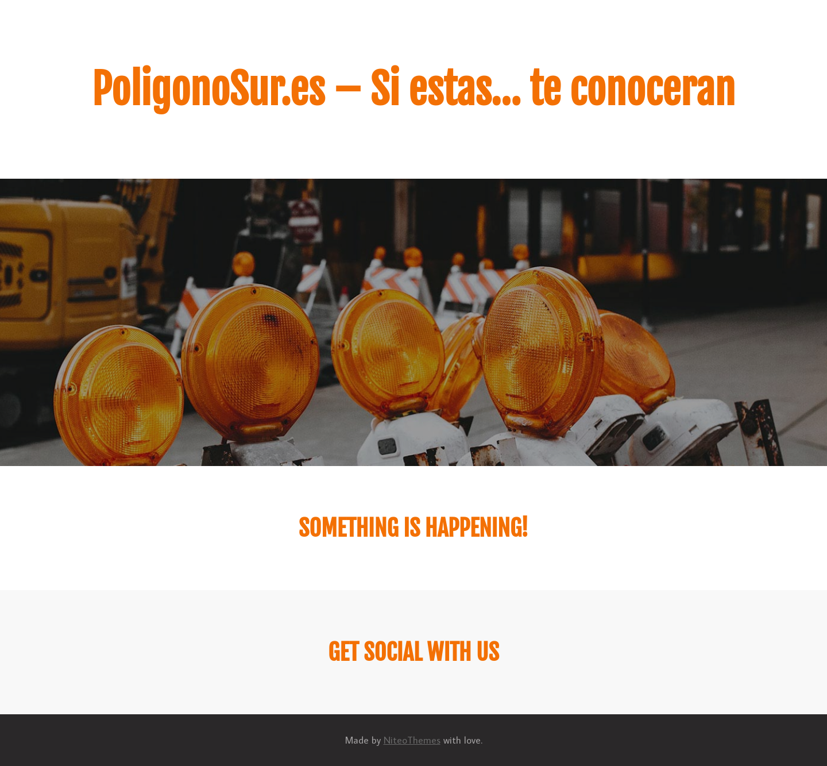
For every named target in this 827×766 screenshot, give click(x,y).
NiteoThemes (412, 740)
